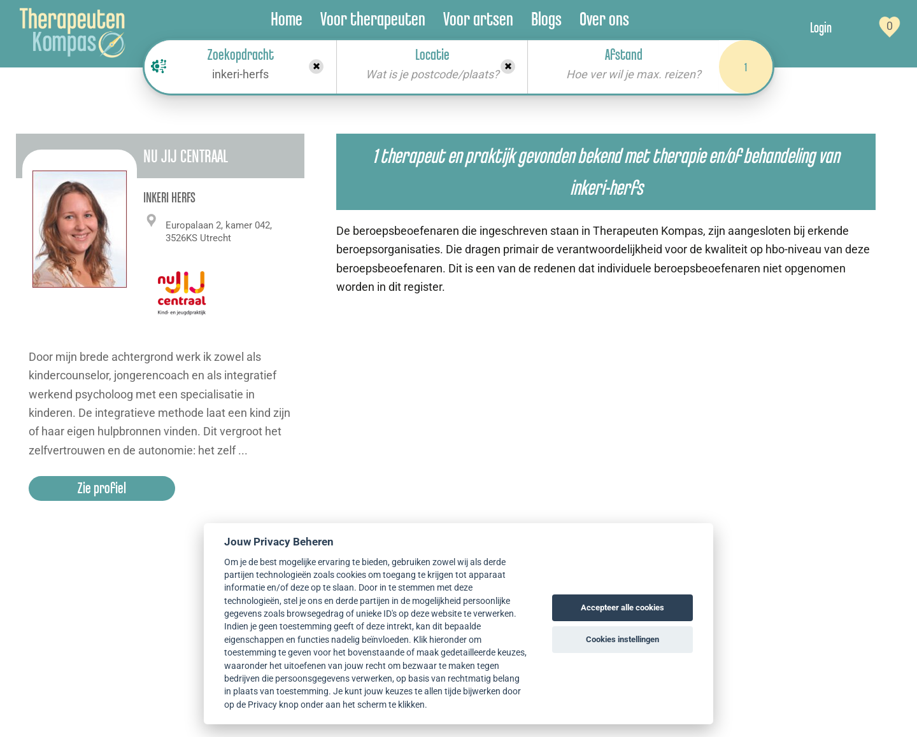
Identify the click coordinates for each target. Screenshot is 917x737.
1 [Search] (745, 67)
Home (286, 19)
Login (821, 27)
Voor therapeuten (372, 19)
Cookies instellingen (622, 639)
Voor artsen (478, 19)
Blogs (546, 19)
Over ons (604, 19)
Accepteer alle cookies (622, 607)
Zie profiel (102, 488)
